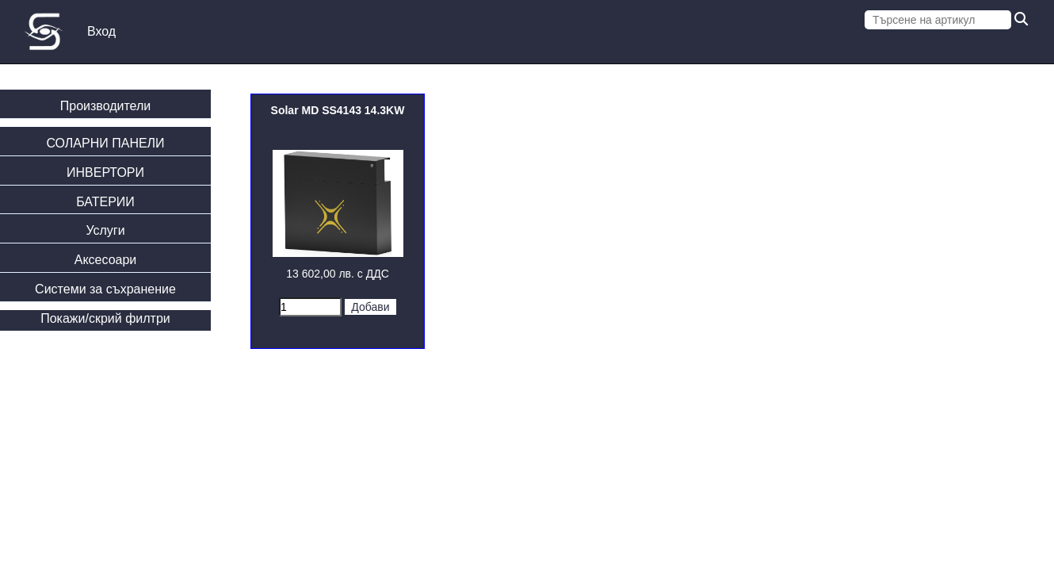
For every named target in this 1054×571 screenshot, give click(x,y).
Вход (101, 31)
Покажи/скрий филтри (105, 318)
